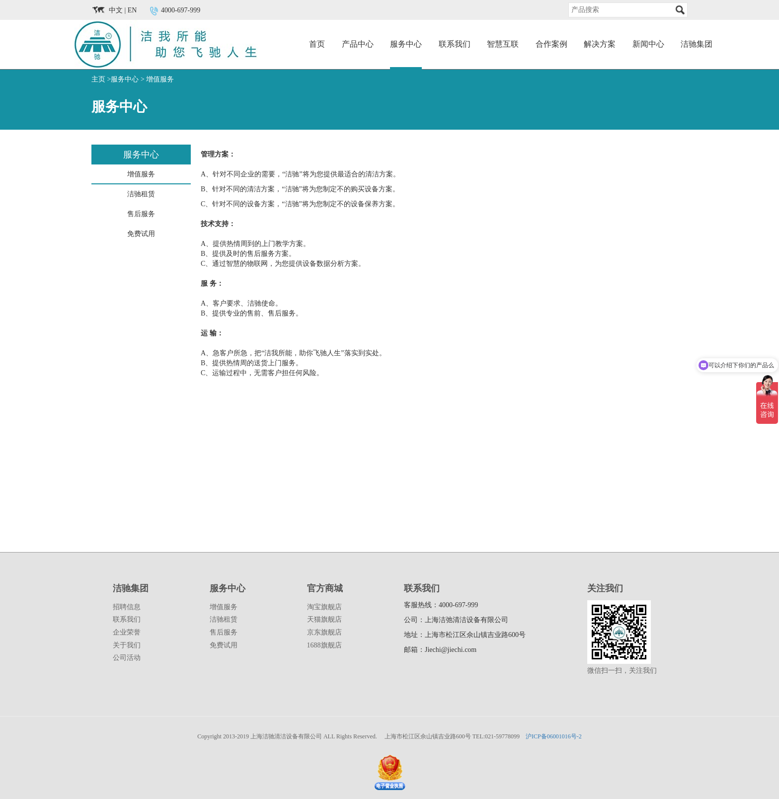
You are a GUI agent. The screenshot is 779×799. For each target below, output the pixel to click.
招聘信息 (127, 607)
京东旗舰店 (324, 632)
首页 (317, 44)
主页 (98, 79)
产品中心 (358, 44)
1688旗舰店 (324, 645)
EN (132, 10)
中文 (116, 10)
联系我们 (454, 44)
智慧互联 (503, 44)
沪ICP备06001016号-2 (554, 736)
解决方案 (600, 44)
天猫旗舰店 (324, 619)
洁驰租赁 (223, 619)
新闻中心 (648, 44)
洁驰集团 (696, 44)
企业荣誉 (127, 632)
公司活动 (127, 657)
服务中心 (406, 44)
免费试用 (223, 645)
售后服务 (223, 632)
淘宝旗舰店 (324, 607)
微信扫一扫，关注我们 (622, 670)
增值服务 (160, 79)
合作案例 (551, 44)
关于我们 (127, 645)
